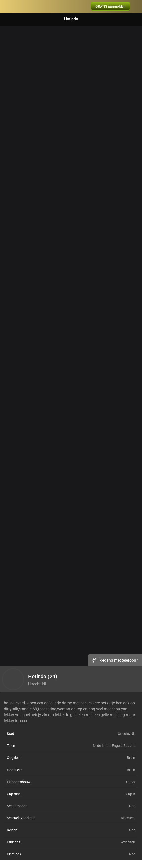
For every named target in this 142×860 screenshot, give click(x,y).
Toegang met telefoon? (115, 660)
